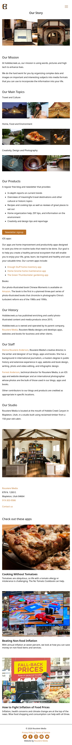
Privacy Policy (28, 732)
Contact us (7, 506)
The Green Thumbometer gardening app (27, 275)
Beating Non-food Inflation (19, 641)
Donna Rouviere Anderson (15, 349)
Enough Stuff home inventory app (24, 266)
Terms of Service (43, 732)
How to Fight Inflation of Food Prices (26, 707)
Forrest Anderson (11, 372)
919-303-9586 (9, 500)
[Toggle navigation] (66, 6)
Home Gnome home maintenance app (26, 270)
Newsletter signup (14, 232)
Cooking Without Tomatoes (20, 574)
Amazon (6, 291)
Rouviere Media (10, 329)
